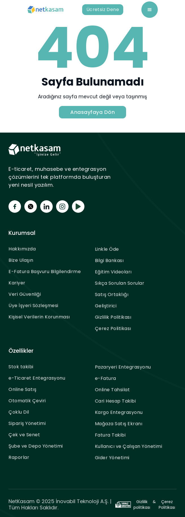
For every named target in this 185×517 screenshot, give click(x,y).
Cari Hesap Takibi (115, 401)
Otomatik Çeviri (27, 400)
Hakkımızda (22, 249)
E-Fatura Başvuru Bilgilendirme (44, 271)
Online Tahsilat (112, 389)
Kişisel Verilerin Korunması (39, 317)
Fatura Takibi (110, 435)
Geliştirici (106, 306)
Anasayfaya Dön (92, 112)
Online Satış (22, 389)
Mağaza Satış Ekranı (119, 423)
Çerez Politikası (113, 328)
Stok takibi (20, 366)
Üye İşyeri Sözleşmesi (33, 305)
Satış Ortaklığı (112, 294)
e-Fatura (105, 378)
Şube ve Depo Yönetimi (35, 446)
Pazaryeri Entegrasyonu (123, 367)
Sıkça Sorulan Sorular (119, 283)
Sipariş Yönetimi (27, 423)
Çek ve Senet (24, 434)
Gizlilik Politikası (113, 317)
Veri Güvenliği (24, 294)
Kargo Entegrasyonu (119, 412)
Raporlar (18, 457)
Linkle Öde (107, 249)
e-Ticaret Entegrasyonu (36, 378)
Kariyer (16, 283)
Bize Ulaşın (20, 260)
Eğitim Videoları (113, 272)
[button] (149, 9)
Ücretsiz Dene (102, 9)
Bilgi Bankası (109, 260)
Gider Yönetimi (112, 457)
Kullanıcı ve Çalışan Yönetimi (128, 446)
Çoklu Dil (18, 412)
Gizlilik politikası (141, 504)
